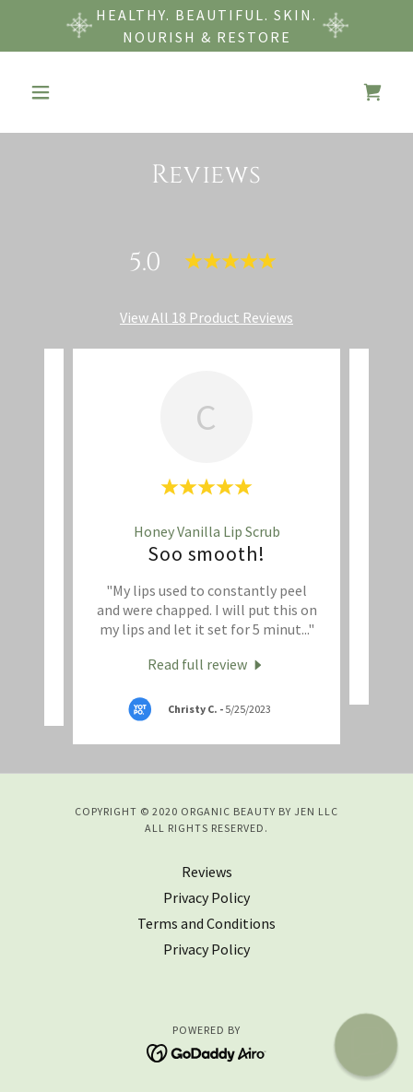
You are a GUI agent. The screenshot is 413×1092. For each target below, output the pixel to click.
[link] (372, 92)
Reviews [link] (207, 871)
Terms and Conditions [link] (206, 923)
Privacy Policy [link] (206, 897)
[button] (49, 92)
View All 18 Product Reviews (206, 317)
